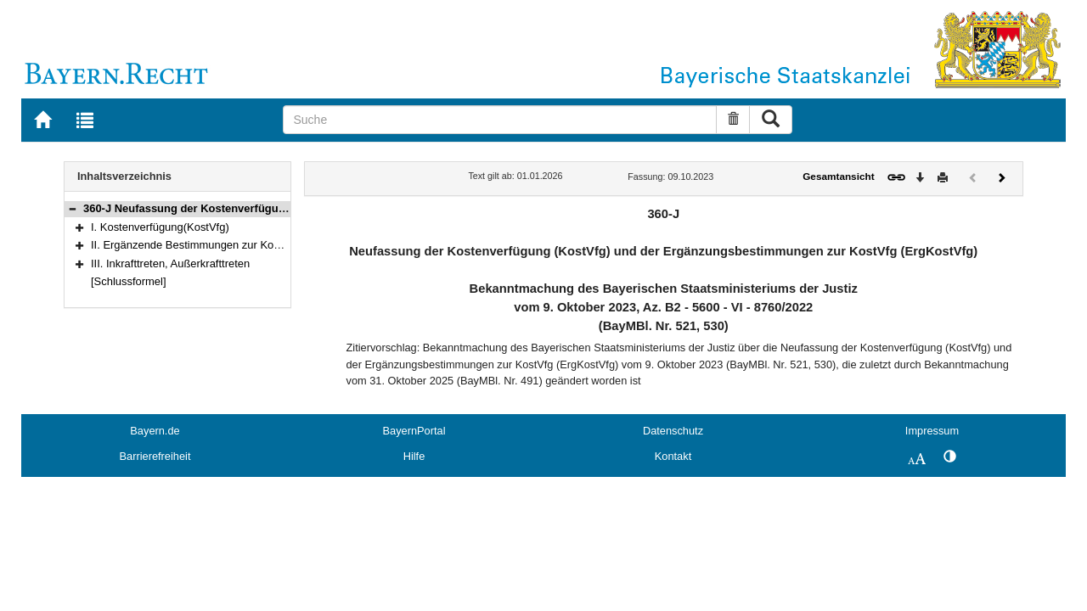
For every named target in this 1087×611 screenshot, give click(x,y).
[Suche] (500, 119)
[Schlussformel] (128, 281)
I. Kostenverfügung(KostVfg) (160, 227)
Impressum (932, 430)
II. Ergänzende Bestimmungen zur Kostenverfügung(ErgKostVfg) (249, 244)
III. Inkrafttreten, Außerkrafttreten (170, 263)
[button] (72, 208)
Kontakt (673, 456)
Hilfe (414, 456)
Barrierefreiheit (155, 456)
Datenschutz (673, 430)
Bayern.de (154, 430)
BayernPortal (414, 430)
